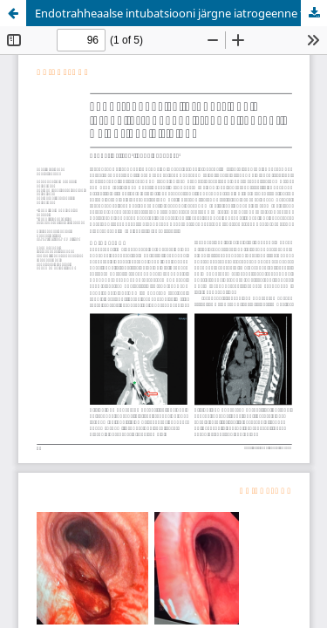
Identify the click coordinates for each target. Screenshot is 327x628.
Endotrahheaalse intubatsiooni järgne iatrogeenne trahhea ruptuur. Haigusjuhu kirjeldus (181, 13)
